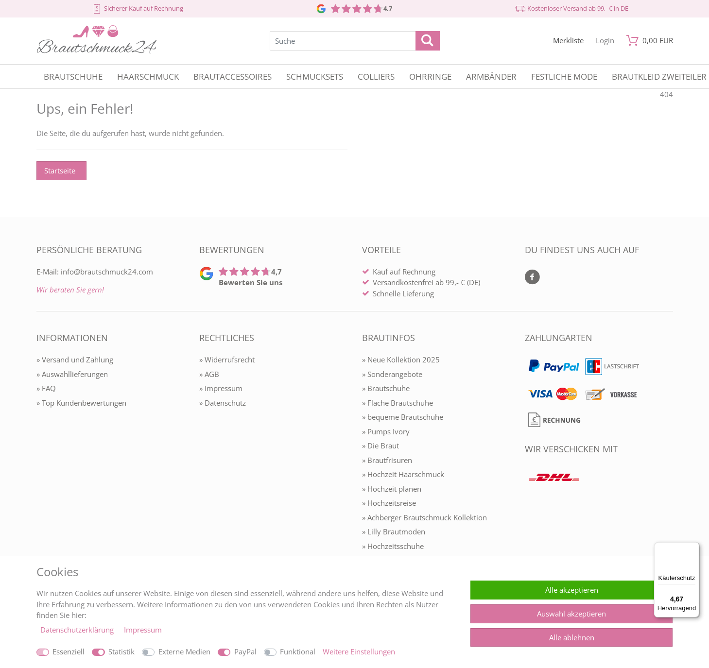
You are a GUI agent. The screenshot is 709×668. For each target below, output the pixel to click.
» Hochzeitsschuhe (393, 546)
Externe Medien (184, 651)
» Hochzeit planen (391, 489)
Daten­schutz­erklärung (78, 629)
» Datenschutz (222, 403)
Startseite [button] (59, 170)
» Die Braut (380, 445)
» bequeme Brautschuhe (402, 417)
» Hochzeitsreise (389, 503)
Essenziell (68, 651)
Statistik (121, 651)
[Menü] (693, 548)
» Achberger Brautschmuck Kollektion (424, 517)
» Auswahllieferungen (72, 374)
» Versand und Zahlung (74, 359)
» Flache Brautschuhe (397, 403)
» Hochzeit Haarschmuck (403, 474)
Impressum (143, 629)
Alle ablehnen (571, 637)
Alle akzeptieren (571, 590)
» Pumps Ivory (386, 431)
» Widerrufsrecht (227, 359)
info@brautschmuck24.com (107, 271)
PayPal (245, 651)
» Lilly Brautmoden (393, 531)
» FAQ (46, 388)
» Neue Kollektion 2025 (401, 359)
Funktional (297, 651)
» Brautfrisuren (387, 460)
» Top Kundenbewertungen (81, 403)
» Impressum (220, 388)
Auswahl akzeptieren (571, 613)
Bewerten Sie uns (250, 282)
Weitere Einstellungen (359, 651)
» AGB (209, 374)
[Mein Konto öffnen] (605, 40)
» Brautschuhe (386, 388)
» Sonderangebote (392, 374)
